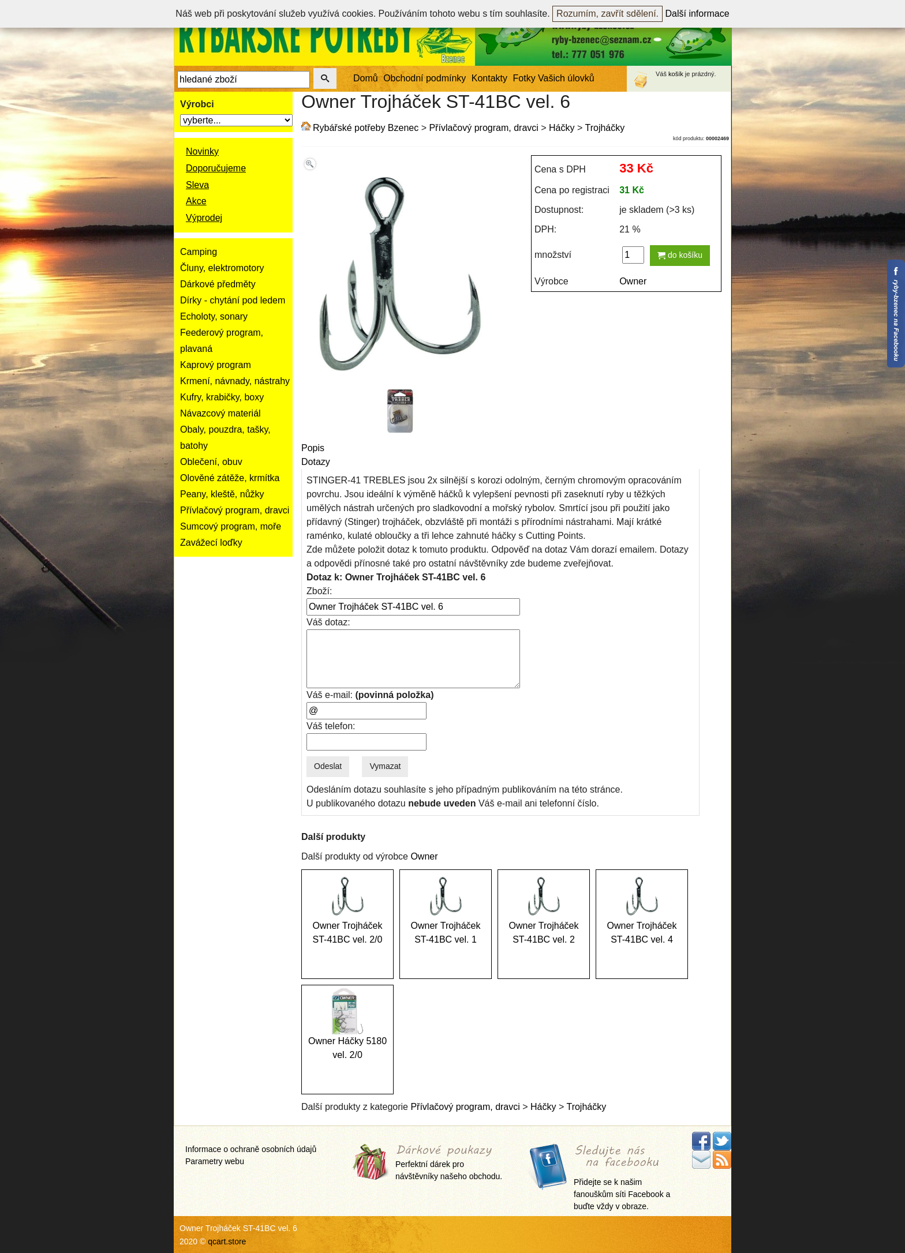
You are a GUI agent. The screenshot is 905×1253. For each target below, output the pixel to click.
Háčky (561, 128)
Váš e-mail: (369, 695)
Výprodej (204, 218)
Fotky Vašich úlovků (553, 78)
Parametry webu (214, 1161)
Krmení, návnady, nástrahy (235, 381)
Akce (196, 201)
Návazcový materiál (220, 413)
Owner (632, 281)
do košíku (679, 255)
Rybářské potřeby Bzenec (365, 128)
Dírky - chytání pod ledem (232, 300)
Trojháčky (604, 128)
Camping (198, 252)
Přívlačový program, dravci (234, 510)
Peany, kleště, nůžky (222, 494)
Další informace (697, 13)
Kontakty (489, 78)
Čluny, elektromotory (222, 268)
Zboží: (319, 591)
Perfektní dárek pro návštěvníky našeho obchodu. (448, 1162)
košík (675, 73)
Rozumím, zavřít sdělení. (607, 13)
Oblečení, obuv (211, 462)
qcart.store (227, 1241)
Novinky (202, 151)
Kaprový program (215, 365)
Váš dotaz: (328, 622)
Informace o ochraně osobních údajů (250, 1149)
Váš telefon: (331, 726)
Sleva (197, 185)
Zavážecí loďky (211, 542)
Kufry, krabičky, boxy (222, 397)
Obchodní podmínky (424, 78)
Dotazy (315, 462)
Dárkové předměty (218, 284)
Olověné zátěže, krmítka (230, 478)
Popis (312, 448)
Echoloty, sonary (214, 316)
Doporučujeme (216, 168)
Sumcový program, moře (230, 526)
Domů (365, 78)
